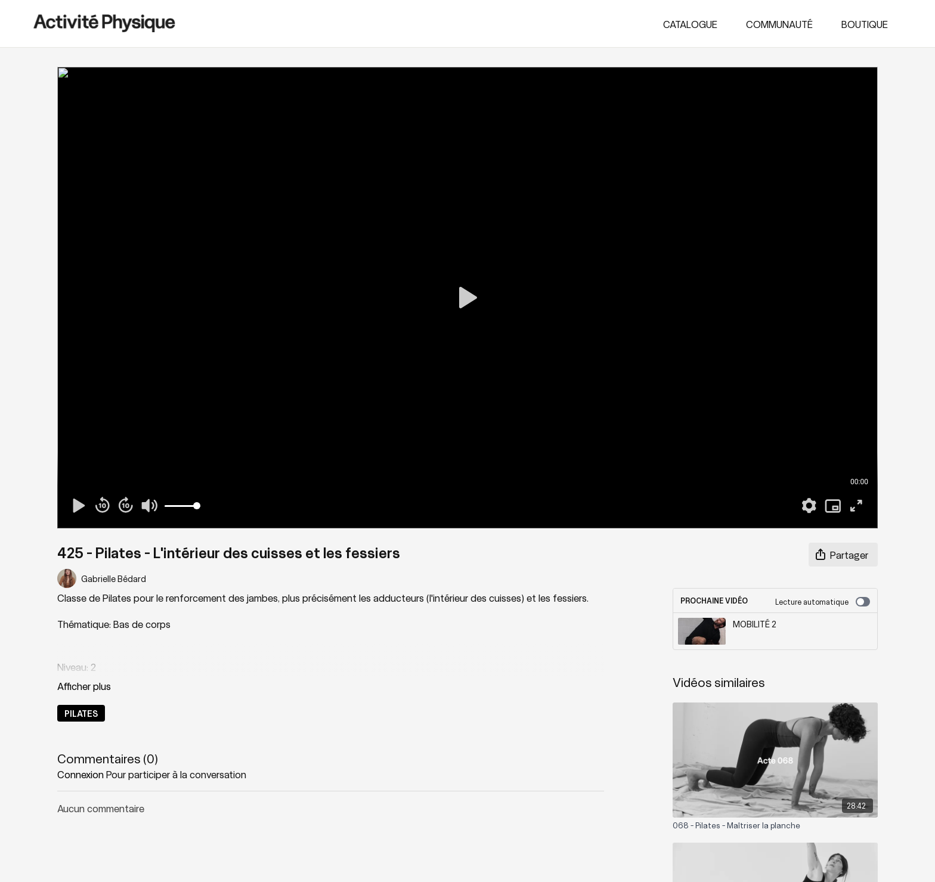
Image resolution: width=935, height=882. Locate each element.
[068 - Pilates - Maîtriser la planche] (775, 825)
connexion (80, 774)
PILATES (81, 713)
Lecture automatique (822, 601)
